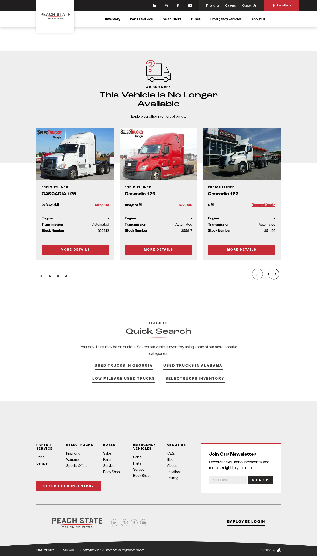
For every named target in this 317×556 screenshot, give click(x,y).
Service (42, 463)
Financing (73, 453)
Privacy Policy (45, 550)
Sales (107, 453)
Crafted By (271, 550)
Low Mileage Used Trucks (123, 384)
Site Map (68, 550)
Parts (40, 457)
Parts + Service (141, 19)
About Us (258, 19)
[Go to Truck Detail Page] (75, 194)
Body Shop (111, 472)
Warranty (73, 459)
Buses (196, 19)
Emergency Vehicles (226, 19)
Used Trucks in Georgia (124, 371)
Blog (170, 459)
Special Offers (76, 466)
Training (172, 478)
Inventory (112, 19)
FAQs (171, 453)
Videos (172, 466)
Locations (281, 5)
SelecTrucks (172, 19)
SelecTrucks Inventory (195, 384)
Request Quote (263, 205)
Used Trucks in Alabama (193, 371)
